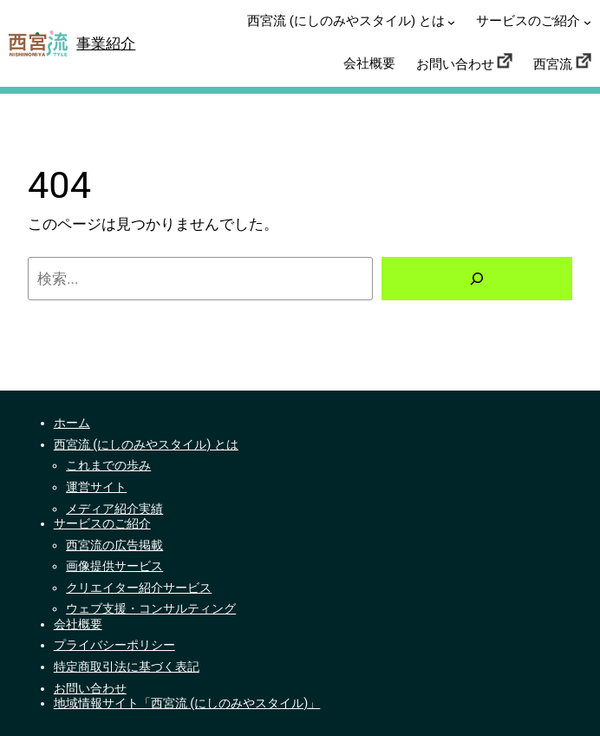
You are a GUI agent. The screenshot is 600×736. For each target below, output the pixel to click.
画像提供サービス (114, 566)
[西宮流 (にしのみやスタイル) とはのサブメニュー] (451, 22)
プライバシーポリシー (114, 645)
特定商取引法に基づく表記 (126, 667)
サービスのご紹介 (102, 523)
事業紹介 (105, 43)
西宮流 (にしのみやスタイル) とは (146, 444)
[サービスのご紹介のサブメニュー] (587, 22)
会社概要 (78, 624)
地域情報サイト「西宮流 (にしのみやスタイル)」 (187, 703)
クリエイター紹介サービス (139, 588)
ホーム (72, 423)
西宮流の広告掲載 (114, 545)
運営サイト (96, 487)
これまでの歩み (108, 465)
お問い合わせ (90, 688)
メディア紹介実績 (114, 509)
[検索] (477, 278)
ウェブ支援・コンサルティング (151, 608)
